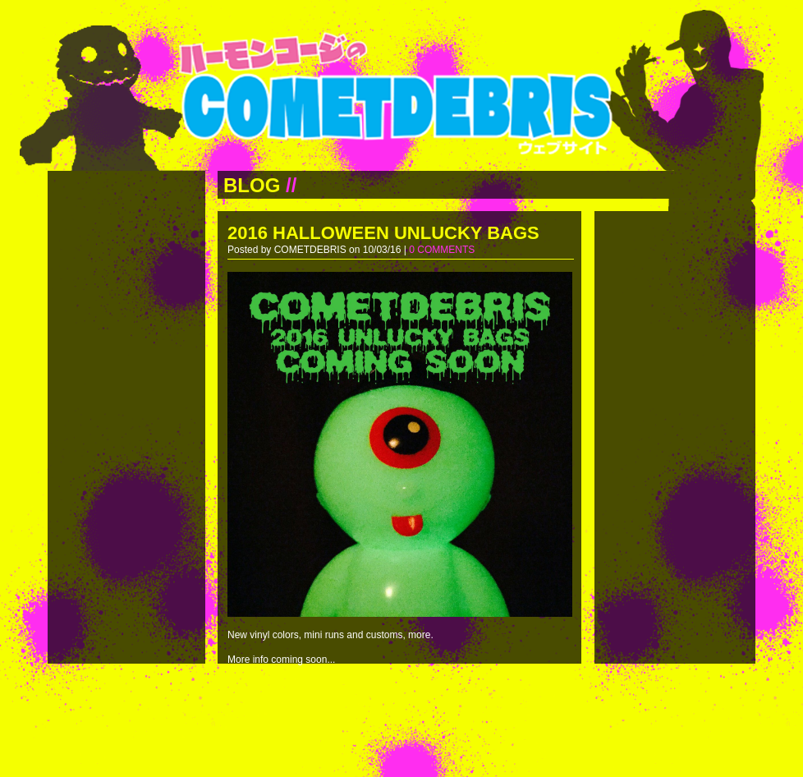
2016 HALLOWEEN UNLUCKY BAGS (383, 233)
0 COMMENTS (442, 249)
